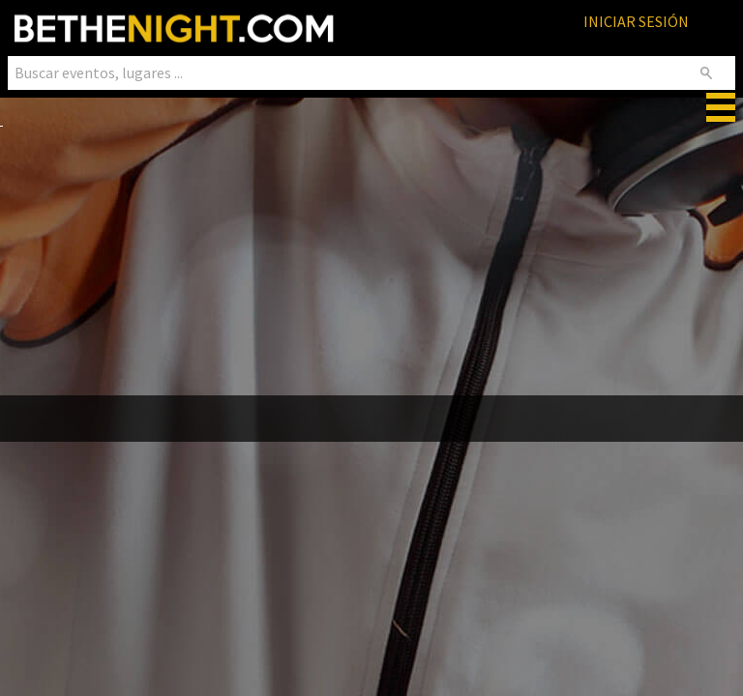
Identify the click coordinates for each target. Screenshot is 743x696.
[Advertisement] (371, 264)
